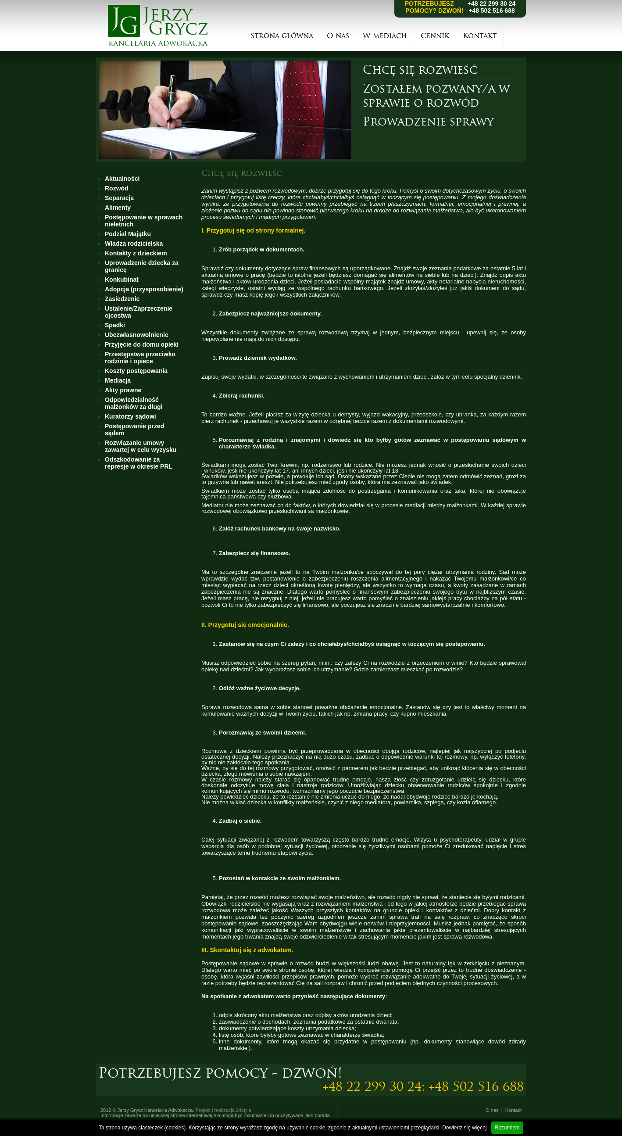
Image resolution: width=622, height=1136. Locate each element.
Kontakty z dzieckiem (136, 253)
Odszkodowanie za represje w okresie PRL (138, 463)
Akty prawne (123, 390)
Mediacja (118, 380)
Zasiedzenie (122, 298)
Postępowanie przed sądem (134, 430)
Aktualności (122, 178)
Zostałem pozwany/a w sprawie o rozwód (436, 96)
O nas (338, 36)
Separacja (119, 197)
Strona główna (281, 36)
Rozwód (117, 188)
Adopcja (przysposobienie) (144, 289)
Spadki (115, 325)
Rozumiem (507, 1128)
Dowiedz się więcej (464, 1128)
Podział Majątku (128, 233)
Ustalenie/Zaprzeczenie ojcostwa (138, 312)
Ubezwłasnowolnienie (136, 334)
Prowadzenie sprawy (428, 122)
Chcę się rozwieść (420, 70)
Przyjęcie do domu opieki (142, 344)
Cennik (435, 36)
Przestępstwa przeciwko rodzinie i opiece (140, 358)
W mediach (385, 36)
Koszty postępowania (136, 370)
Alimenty (118, 207)
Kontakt (480, 36)
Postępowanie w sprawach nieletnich (143, 221)
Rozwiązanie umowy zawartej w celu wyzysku (140, 446)
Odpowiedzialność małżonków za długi (133, 403)
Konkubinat (122, 279)
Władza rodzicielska (134, 243)
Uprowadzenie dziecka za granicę (142, 266)
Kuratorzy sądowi (130, 416)
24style (243, 1110)
